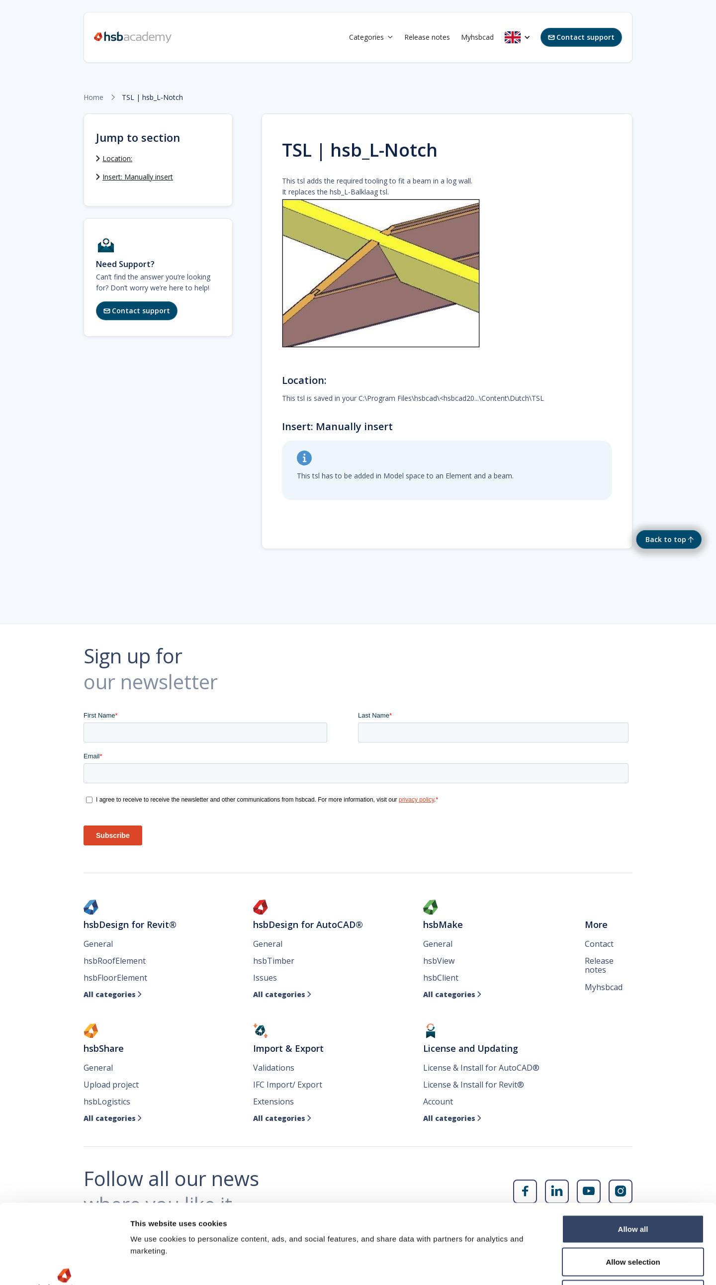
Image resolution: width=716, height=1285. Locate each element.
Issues (265, 977)
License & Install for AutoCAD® (481, 1067)
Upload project (111, 1084)
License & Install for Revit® (473, 1084)
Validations (273, 1067)
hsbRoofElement (115, 960)
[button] (371, 37)
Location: (117, 158)
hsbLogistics (107, 1101)
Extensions (273, 1101)
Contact (599, 943)
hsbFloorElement (115, 977)
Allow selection (633, 1187)
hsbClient (440, 977)
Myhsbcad (477, 37)
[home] (133, 37)
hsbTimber (273, 960)
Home (93, 97)
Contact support (581, 37)
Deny (633, 1219)
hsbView (438, 960)
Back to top (665, 539)
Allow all (633, 1154)
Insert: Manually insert (137, 177)
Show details (522, 1265)
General (98, 943)
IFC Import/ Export (287, 1084)
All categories (113, 995)
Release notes (427, 37)
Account (438, 1101)
